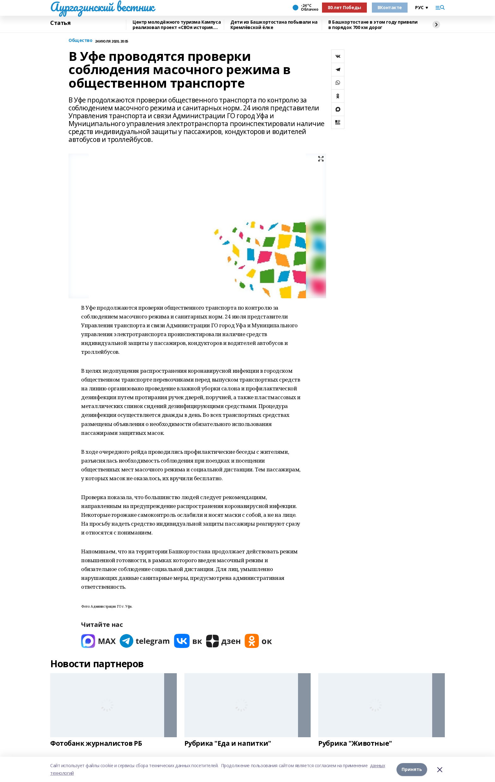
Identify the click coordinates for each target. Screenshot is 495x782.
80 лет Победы (344, 7)
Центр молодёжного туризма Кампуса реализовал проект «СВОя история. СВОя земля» (177, 25)
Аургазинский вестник (102, 7)
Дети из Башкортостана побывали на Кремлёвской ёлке (273, 25)
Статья (60, 23)
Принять (412, 769)
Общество (80, 40)
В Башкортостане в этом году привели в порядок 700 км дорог (372, 25)
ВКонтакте (390, 7)
